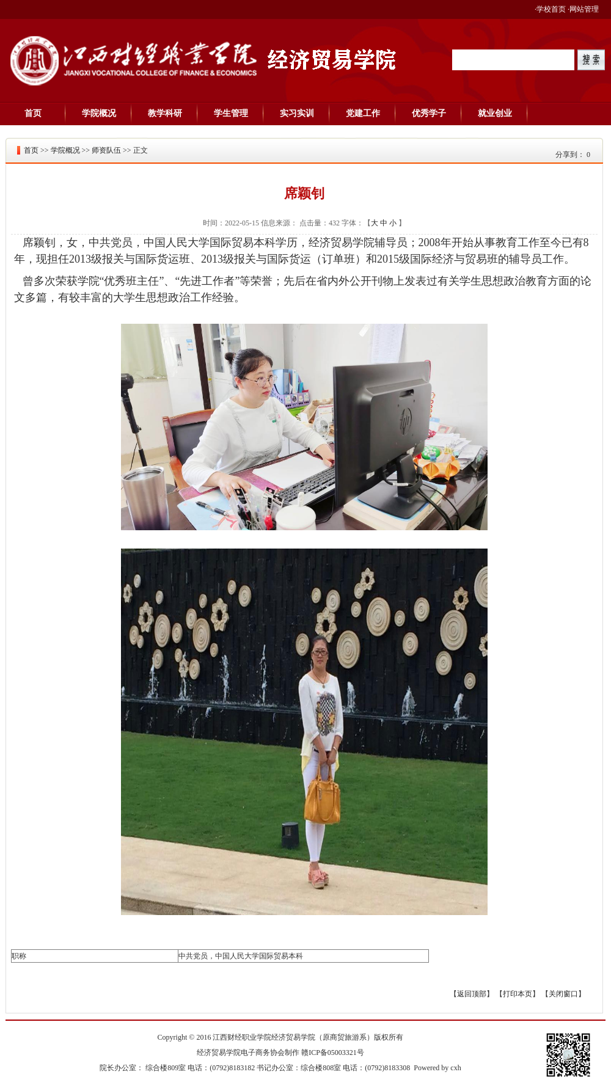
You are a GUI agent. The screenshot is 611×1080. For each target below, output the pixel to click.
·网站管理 (583, 9)
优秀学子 (429, 113)
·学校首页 (550, 9)
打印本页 (517, 994)
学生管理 (231, 113)
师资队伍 (106, 150)
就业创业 (495, 113)
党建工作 (363, 113)
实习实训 (297, 113)
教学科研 (165, 113)
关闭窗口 (563, 994)
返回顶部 (471, 994)
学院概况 (99, 113)
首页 (33, 113)
